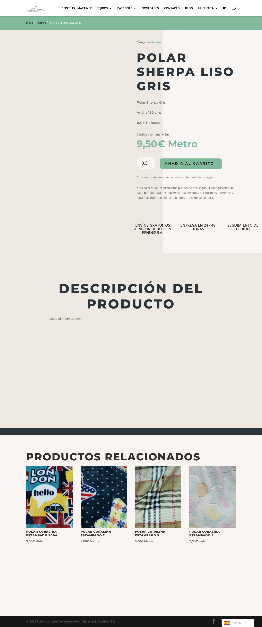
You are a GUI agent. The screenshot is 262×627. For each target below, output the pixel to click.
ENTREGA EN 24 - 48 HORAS (197, 227)
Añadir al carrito (189, 164)
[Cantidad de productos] (146, 163)
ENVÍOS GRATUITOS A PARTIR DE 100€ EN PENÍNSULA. (152, 229)
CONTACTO (172, 8)
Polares (41, 23)
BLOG (189, 8)
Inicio (29, 23)
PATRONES (124, 8)
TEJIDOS (102, 8)
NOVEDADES (150, 8)
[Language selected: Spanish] (238, 623)
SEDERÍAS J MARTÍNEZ (77, 8)
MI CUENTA (206, 8)
